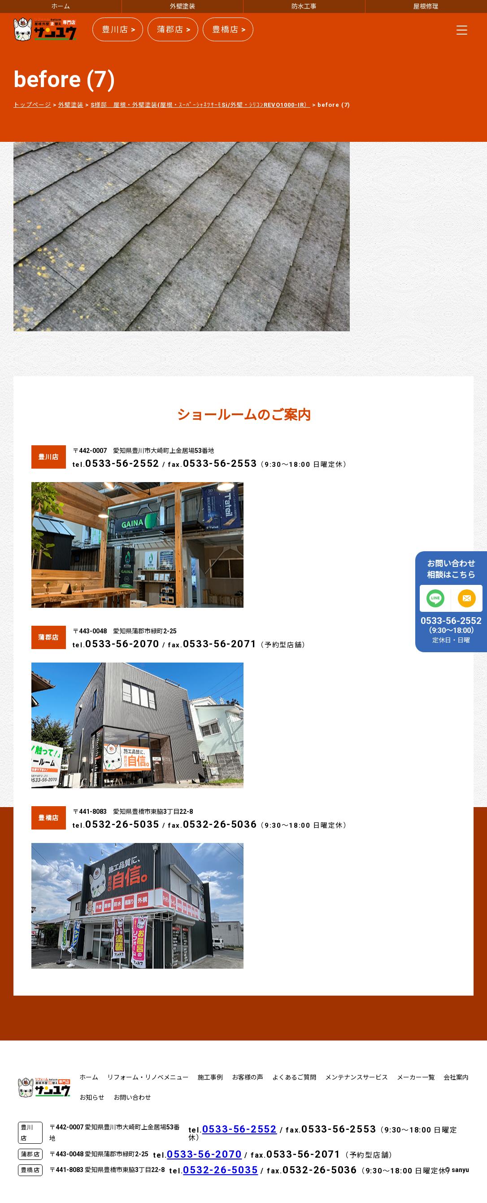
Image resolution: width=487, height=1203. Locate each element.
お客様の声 (247, 1077)
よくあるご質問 (294, 1077)
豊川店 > (119, 29)
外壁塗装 (182, 6)
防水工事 (304, 6)
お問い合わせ (132, 1097)
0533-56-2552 (122, 463)
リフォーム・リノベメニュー (148, 1077)
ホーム (60, 6)
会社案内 (456, 1077)
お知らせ (91, 1097)
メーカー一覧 (416, 1077)
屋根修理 (426, 6)
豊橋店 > (229, 29)
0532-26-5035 (122, 824)
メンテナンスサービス (356, 1077)
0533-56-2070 (122, 644)
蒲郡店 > (174, 29)
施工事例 (210, 1077)
